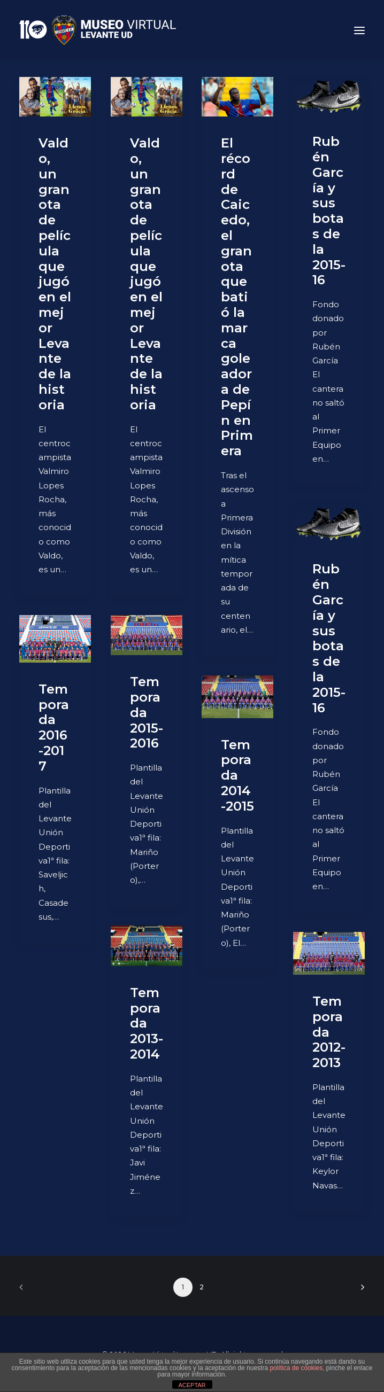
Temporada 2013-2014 (146, 1023)
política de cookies (296, 1368)
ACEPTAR (191, 1385)
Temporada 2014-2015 (237, 775)
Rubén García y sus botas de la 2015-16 (328, 210)
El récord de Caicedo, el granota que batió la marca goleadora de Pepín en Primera (237, 296)
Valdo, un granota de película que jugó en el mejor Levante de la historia (55, 274)
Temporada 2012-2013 (328, 1031)
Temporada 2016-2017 (54, 727)
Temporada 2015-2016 (146, 712)
